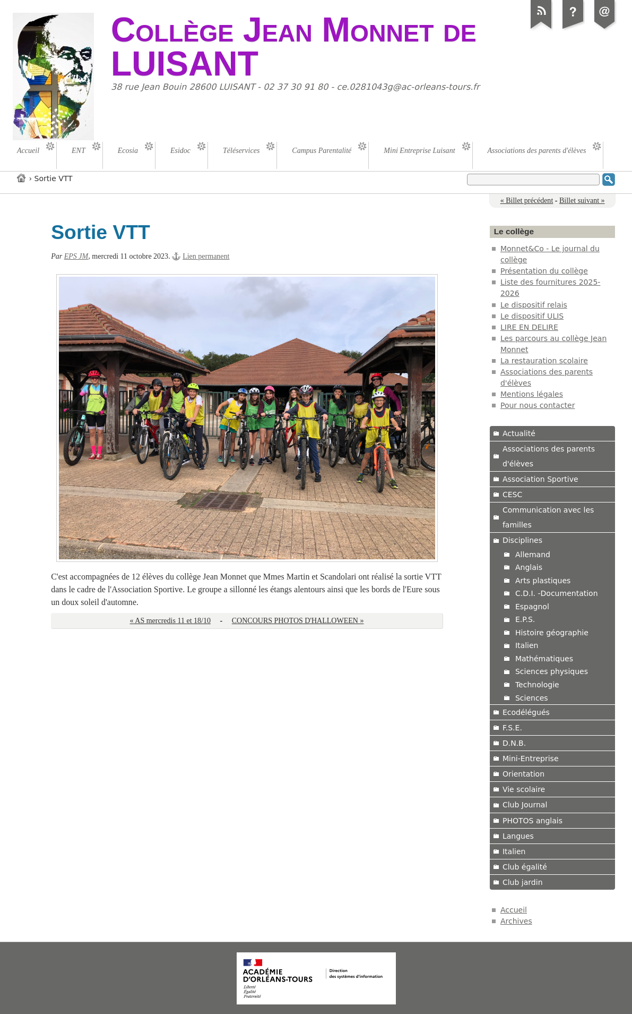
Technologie (537, 684)
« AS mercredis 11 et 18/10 (170, 621)
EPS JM (76, 256)
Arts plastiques (542, 580)
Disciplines (522, 540)
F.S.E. (512, 727)
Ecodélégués (526, 712)
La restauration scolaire (544, 360)
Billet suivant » (582, 200)
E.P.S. (525, 619)
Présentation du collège (544, 271)
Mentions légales (531, 394)
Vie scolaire (524, 789)
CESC (512, 494)
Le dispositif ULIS (532, 316)
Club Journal (525, 804)
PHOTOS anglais (532, 820)
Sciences (531, 698)
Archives (516, 921)
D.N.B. (514, 743)
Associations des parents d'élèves (549, 456)
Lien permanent (206, 256)
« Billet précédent (526, 200)
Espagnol (532, 606)
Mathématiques (544, 658)
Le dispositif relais (533, 305)
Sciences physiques (551, 671)
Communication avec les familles (548, 517)
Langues (518, 836)
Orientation (523, 774)
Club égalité (525, 867)
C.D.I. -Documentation (556, 593)
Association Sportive (540, 479)
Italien (527, 645)
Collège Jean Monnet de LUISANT (294, 47)
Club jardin (523, 882)
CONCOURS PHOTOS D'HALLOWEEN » (298, 621)
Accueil (22, 177)
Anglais (528, 567)
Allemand (532, 554)
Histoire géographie (551, 632)
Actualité (519, 433)
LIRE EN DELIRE (529, 327)
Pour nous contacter (537, 405)
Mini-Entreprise (531, 758)
